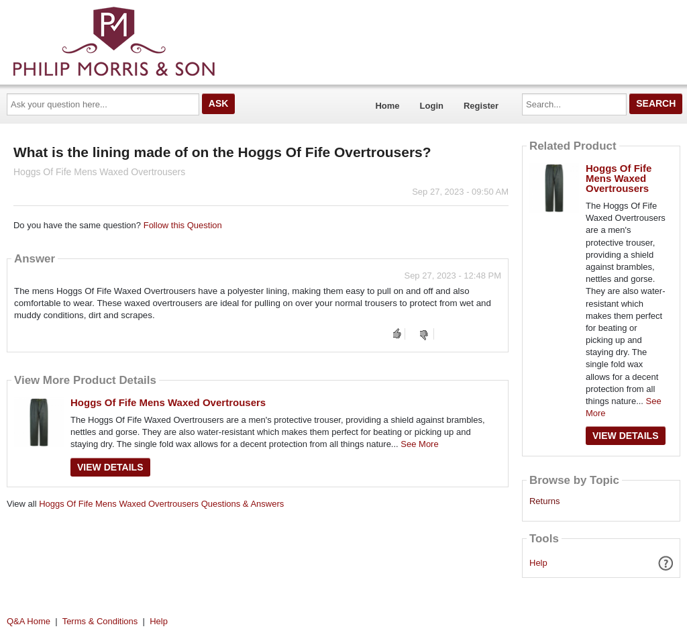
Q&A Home (28, 621)
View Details (110, 467)
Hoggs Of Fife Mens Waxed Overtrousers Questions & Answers (161, 504)
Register (481, 106)
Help (538, 563)
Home (387, 106)
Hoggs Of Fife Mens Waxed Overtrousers (168, 402)
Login (431, 106)
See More (419, 444)
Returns (544, 501)
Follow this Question (183, 225)
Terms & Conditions (100, 621)
